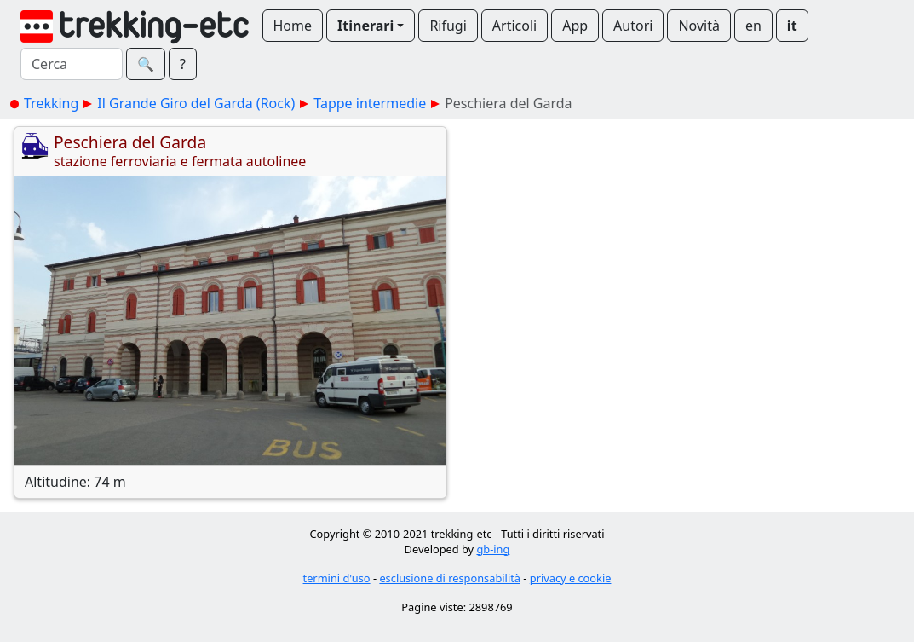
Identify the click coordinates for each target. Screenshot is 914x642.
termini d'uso (337, 578)
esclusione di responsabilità (449, 578)
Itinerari (365, 25)
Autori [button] (632, 25)
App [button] (575, 25)
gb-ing (492, 549)
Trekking (51, 103)
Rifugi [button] (447, 25)
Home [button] (293, 25)
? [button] (183, 64)
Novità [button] (699, 25)
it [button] (792, 25)
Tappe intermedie (369, 103)
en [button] (753, 25)
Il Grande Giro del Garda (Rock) (196, 103)
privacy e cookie (571, 578)
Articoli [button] (514, 25)
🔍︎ (145, 64)
